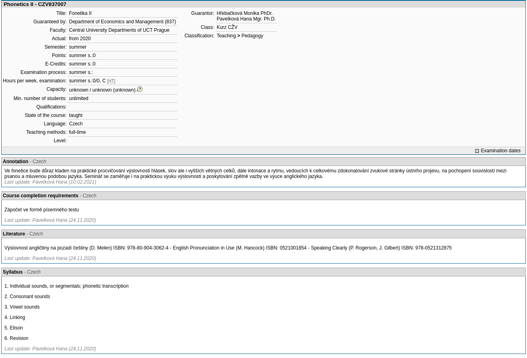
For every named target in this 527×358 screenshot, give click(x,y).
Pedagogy (252, 36)
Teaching (226, 36)
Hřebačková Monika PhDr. (245, 13)
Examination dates (501, 150)
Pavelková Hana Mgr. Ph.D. (246, 19)
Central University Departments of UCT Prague (119, 30)
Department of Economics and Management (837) (122, 22)
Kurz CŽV (227, 27)
